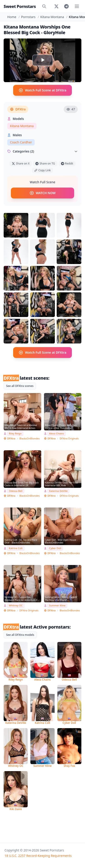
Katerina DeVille (58, 491)
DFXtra (18, 109)
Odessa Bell (15, 491)
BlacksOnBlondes (29, 438)
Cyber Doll (55, 548)
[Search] (44, 6)
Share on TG (45, 163)
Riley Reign (15, 433)
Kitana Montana (52, 17)
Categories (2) (42, 151)
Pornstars (28, 17)
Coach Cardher (21, 142)
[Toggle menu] (76, 6)
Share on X (20, 163)
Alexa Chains (56, 433)
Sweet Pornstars (20, 6)
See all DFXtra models (20, 635)
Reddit (67, 163)
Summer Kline (57, 605)
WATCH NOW (42, 193)
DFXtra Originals (69, 438)
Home (11, 17)
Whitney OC (16, 605)
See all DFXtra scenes (20, 386)
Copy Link (42, 170)
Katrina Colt (16, 548)
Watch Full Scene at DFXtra (42, 90)
